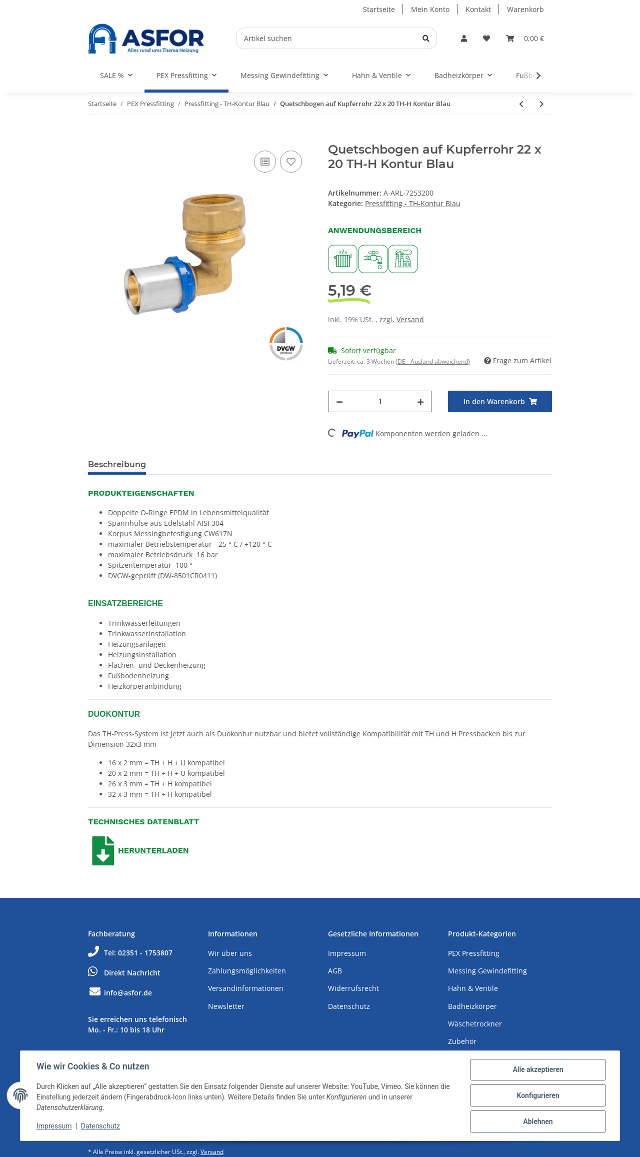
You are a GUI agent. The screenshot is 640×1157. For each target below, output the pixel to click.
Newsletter (226, 1006)
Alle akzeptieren (537, 1069)
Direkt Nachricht (124, 972)
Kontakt (478, 9)
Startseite (379, 9)
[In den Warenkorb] (96, 137)
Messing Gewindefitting (487, 970)
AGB (335, 970)
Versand (410, 319)
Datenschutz (349, 1006)
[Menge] (380, 401)
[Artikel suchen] (336, 38)
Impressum (347, 953)
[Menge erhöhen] (421, 401)
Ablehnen (537, 1121)
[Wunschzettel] (486, 38)
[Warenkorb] (525, 38)
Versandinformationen (246, 988)
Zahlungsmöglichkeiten (247, 970)
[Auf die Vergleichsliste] (265, 162)
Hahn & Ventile (473, 988)
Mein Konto (430, 9)
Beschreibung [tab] (117, 464)
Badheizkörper (472, 1006)
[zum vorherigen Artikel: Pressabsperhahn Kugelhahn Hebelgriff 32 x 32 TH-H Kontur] (521, 104)
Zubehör (462, 1041)
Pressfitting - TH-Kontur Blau (412, 203)
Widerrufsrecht (353, 988)
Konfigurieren (537, 1095)
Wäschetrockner (475, 1023)
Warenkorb (525, 9)
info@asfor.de (120, 992)
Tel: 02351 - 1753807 (130, 952)
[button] (464, 38)
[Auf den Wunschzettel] (291, 162)
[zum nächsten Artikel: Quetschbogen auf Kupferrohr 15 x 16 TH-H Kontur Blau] (542, 104)
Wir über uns (230, 953)
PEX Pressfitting (474, 953)
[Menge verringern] (339, 401)
